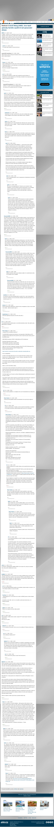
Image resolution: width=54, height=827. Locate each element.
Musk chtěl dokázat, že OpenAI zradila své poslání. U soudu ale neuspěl (47, 49)
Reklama (34, 817)
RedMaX (3, 574)
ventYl (3, 45)
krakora (3, 305)
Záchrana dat (33, 794)
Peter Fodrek (5, 330)
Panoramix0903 (7, 216)
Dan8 (4, 728)
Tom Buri (4, 595)
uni (3, 74)
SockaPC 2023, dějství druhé (47, 99)
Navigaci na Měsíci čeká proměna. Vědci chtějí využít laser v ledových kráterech (47, 36)
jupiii (5, 93)
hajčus (6, 121)
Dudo (3, 701)
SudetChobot (5, 314)
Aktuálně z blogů (45, 92)
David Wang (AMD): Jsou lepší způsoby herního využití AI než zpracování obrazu (17, 28)
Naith (9, 501)
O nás (29, 817)
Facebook (20, 817)
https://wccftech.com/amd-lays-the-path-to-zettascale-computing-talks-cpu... (16, 351)
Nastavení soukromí (13, 825)
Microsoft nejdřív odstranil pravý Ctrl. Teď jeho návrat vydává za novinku (47, 54)
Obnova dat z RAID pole (22, 794)
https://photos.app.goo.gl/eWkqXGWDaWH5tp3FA (22, 778)
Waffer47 (4, 625)
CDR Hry (45, 32)
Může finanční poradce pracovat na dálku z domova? (44, 808)
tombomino (7, 112)
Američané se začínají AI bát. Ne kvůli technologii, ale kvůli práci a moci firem (47, 45)
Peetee (3, 62)
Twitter (25, 817)
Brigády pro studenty (27, 795)
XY (2, 321)
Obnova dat (29, 794)
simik (3, 565)
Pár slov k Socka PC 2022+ (47, 108)
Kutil (6, 131)
